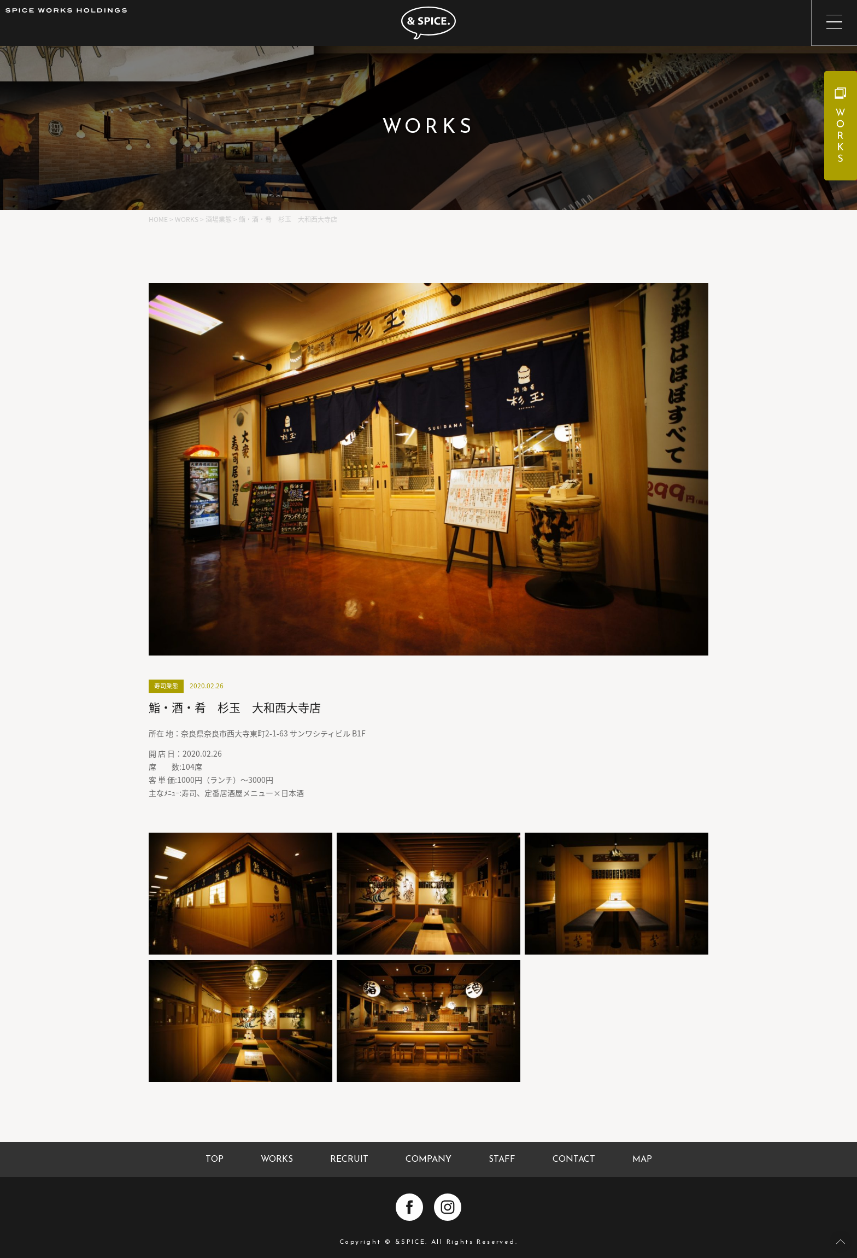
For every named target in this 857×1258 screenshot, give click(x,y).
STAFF (502, 1159)
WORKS (277, 1159)
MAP (642, 1159)
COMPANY (428, 1159)
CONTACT (574, 1159)
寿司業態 (166, 686)
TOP (215, 1159)
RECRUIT (349, 1159)
